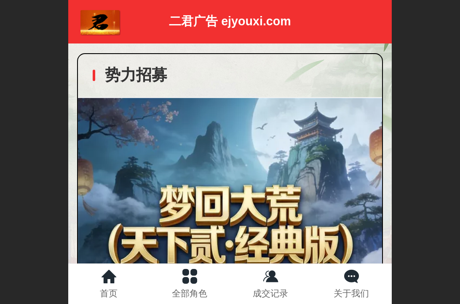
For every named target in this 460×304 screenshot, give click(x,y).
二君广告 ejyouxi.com (230, 21)
